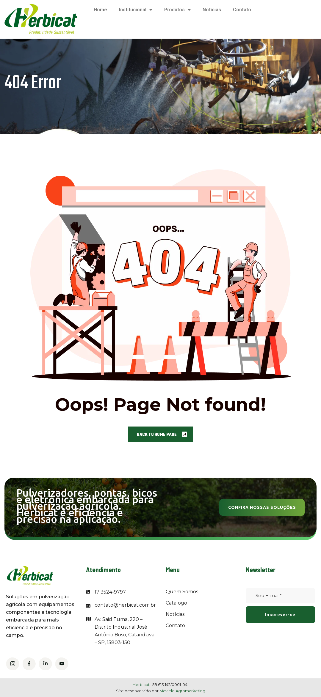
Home (100, 9)
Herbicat (142, 684)
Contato (242, 9)
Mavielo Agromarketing (182, 690)
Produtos (177, 9)
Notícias (212, 9)
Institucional (135, 9)
